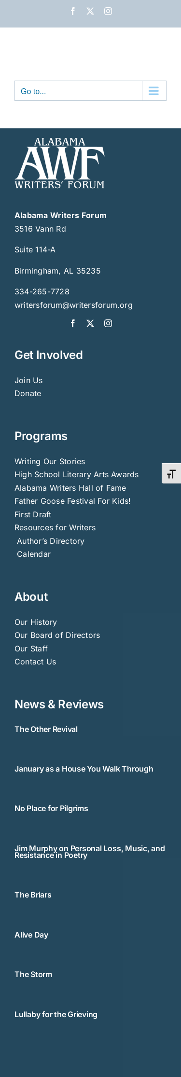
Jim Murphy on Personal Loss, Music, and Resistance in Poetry (89, 851)
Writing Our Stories (49, 461)
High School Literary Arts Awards (76, 474)
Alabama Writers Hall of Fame (70, 488)
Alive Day (31, 934)
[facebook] (73, 323)
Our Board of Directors (57, 635)
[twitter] (90, 323)
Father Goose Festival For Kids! (72, 501)
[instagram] (108, 323)
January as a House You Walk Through (83, 768)
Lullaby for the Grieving (55, 1014)
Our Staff (31, 648)
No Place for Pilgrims (51, 808)
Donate (27, 393)
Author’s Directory (49, 541)
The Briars (33, 894)
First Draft (33, 514)
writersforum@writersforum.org (73, 305)
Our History (35, 622)
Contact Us (35, 661)
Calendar (34, 554)
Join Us (28, 380)
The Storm (33, 974)
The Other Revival (46, 729)
